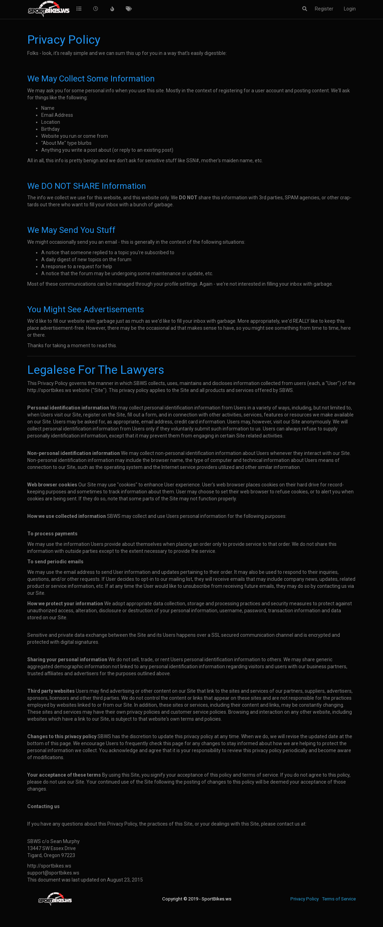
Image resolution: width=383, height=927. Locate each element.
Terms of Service (339, 898)
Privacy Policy (304, 898)
